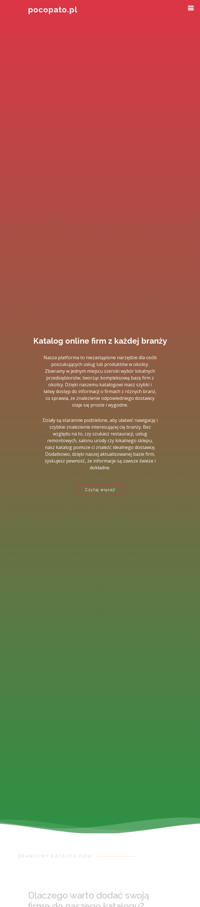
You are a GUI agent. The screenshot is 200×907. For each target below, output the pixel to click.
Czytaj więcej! (100, 491)
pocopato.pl (52, 9)
